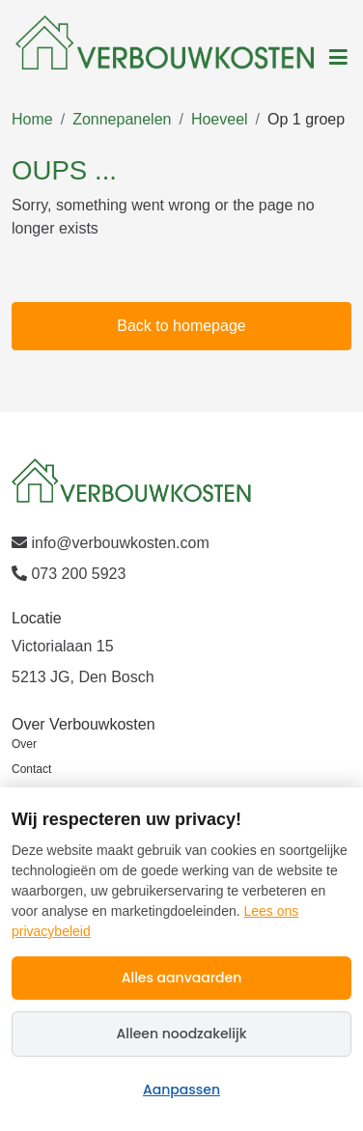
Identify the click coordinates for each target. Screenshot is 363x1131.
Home (32, 119)
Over (24, 744)
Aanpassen (181, 1089)
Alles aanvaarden (182, 977)
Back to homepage (181, 325)
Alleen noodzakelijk (182, 1033)
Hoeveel (219, 119)
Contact (31, 769)
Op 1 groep (306, 119)
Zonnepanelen (121, 119)
